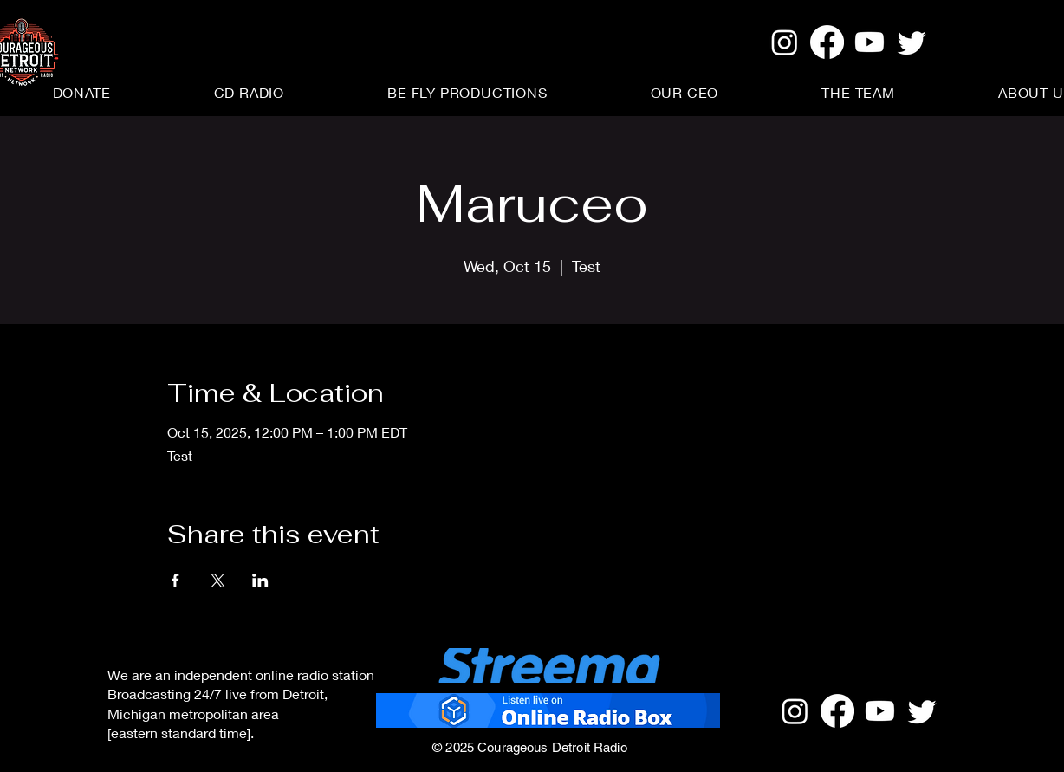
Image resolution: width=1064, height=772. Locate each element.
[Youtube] (869, 42)
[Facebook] (827, 42)
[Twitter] (912, 42)
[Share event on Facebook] (175, 580)
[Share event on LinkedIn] (260, 580)
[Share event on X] (218, 580)
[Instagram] (784, 42)
